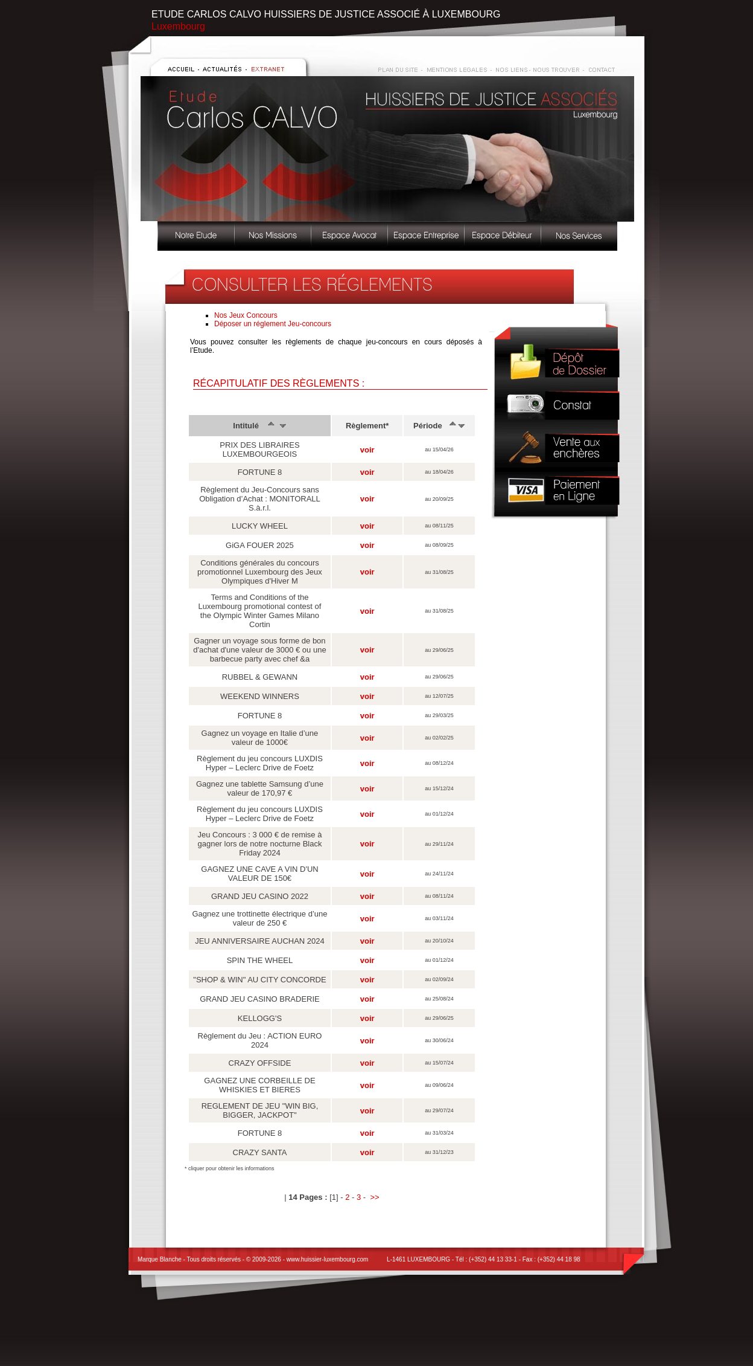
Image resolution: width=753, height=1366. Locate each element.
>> (374, 1197)
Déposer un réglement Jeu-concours (272, 324)
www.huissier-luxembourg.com (328, 1259)
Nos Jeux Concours (246, 315)
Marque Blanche (160, 1259)
